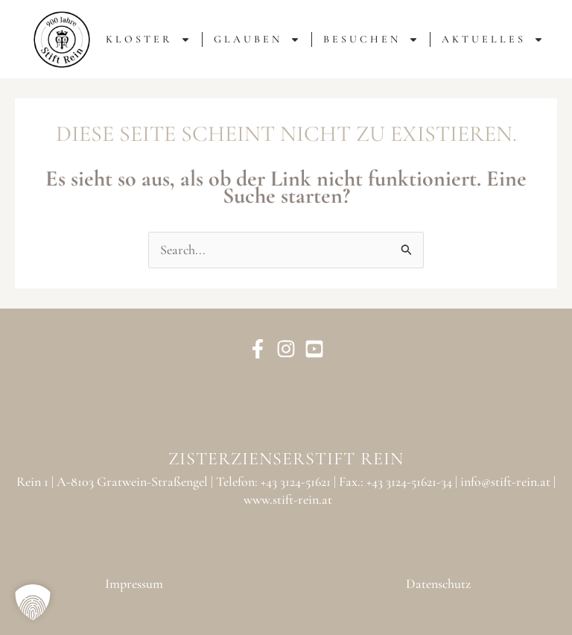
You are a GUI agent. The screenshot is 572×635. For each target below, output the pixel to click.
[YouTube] (314, 348)
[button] (33, 602)
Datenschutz (438, 583)
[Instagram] (286, 348)
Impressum (134, 583)
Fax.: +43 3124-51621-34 (395, 481)
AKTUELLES (493, 39)
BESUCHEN (371, 39)
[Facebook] (257, 348)
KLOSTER (148, 39)
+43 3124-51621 (296, 481)
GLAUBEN (257, 39)
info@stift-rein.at (505, 481)
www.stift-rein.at (288, 499)
